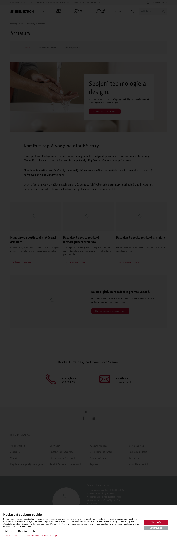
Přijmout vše (156, 522)
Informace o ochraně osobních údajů (41, 536)
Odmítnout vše (156, 528)
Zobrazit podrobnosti (12, 536)
